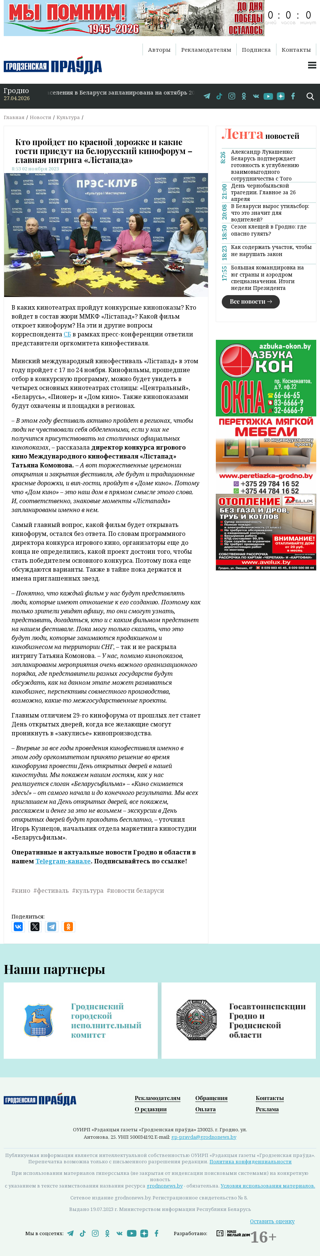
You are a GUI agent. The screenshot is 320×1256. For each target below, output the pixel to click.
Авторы (159, 49)
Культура (68, 117)
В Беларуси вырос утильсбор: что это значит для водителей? (270, 213)
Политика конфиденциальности (250, 1161)
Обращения (211, 1098)
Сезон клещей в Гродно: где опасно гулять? (269, 230)
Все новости (248, 301)
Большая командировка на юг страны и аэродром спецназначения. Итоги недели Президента (267, 277)
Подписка (256, 49)
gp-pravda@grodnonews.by (203, 1137)
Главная (14, 117)
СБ (67, 334)
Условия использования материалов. (268, 1185)
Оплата (205, 1109)
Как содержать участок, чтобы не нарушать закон (271, 250)
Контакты (296, 49)
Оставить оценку (272, 1221)
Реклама (267, 1109)
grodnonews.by (165, 1185)
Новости (40, 117)
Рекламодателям (206, 49)
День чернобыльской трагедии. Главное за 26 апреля (263, 192)
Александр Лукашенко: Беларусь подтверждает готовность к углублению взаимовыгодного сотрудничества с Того (265, 165)
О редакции (151, 1109)
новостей (260, 136)
